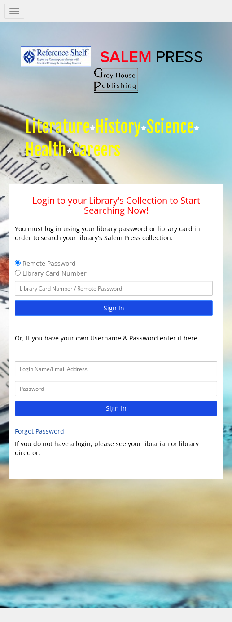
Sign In (114, 308)
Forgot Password (39, 431)
